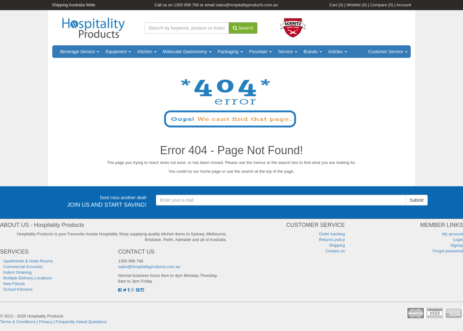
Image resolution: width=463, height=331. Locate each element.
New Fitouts (14, 283)
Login (458, 239)
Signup (456, 245)
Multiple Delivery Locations (27, 278)
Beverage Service (79, 51)
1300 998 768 (186, 5)
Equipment (118, 51)
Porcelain (260, 51)
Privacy (45, 321)
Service (287, 51)
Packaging (230, 51)
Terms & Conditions (18, 321)
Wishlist (356, 5)
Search (243, 28)
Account (403, 5)
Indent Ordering (17, 272)
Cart (336, 5)
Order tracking (332, 234)
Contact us (335, 251)
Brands (313, 51)
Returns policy (332, 239)
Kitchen (147, 51)
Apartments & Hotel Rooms (28, 261)
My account (452, 234)
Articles (337, 51)
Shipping (337, 245)
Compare (381, 5)
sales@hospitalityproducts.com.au (247, 5)
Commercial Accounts (23, 266)
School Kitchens (17, 289)
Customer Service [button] (388, 51)
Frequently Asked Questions (81, 321)
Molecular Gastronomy (187, 51)
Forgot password (447, 251)
